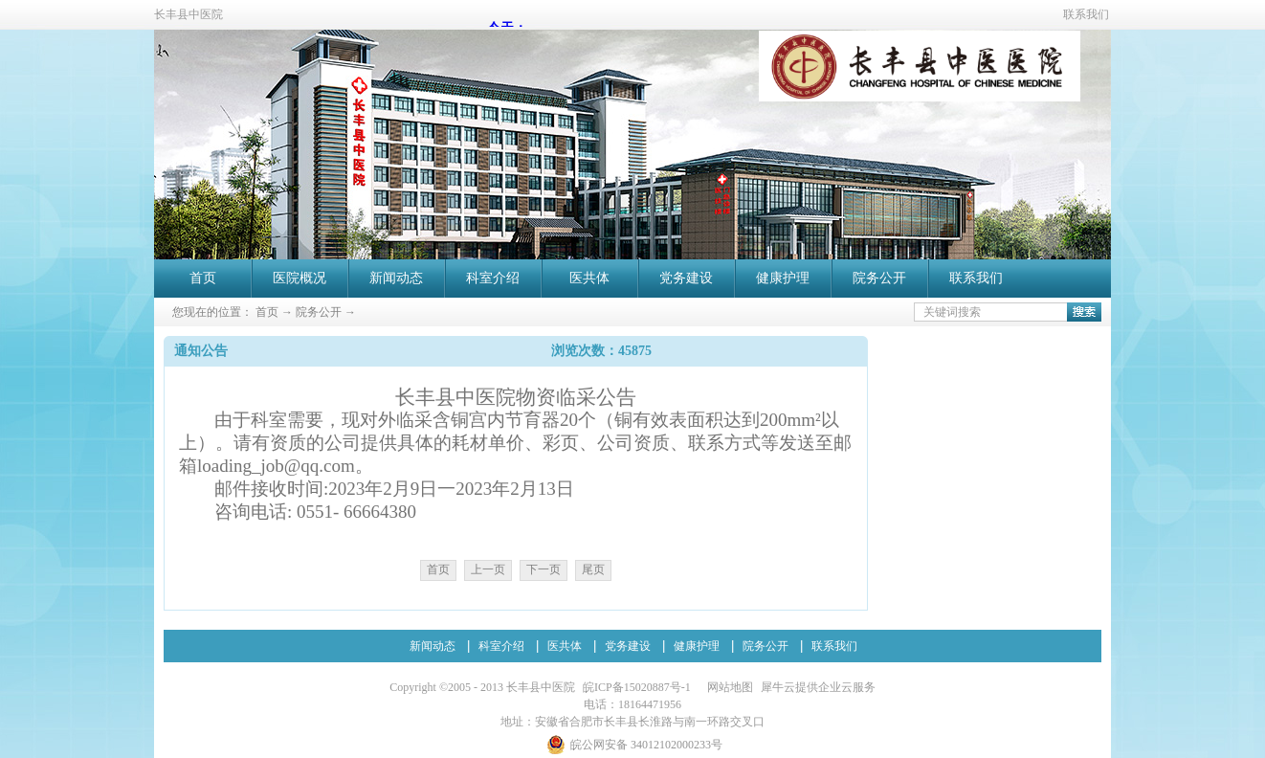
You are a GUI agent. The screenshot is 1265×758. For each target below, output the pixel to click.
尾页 (593, 569)
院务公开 (319, 312)
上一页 (488, 569)
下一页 (543, 569)
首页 (202, 278)
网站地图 (727, 687)
